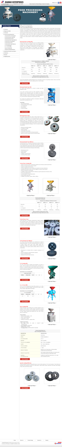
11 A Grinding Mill (8, 45)
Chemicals (6, 32)
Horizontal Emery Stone (9, 38)
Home (21, 25)
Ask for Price (51, 59)
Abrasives (6, 29)
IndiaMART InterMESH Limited (15, 443)
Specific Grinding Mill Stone (10, 49)
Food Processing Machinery (9, 34)
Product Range (30, 440)
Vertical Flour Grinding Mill (10, 41)
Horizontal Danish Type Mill (10, 37)
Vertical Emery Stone (8, 42)
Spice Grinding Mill (8, 48)
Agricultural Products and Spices (10, 51)
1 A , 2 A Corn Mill (8, 46)
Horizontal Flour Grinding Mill (10, 35)
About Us (21, 440)
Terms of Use (17, 442)
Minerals (5, 54)
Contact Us (39, 440)
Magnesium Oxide (7, 31)
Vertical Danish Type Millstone (10, 44)
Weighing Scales (7, 56)
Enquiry (47, 440)
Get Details (25, 83)
